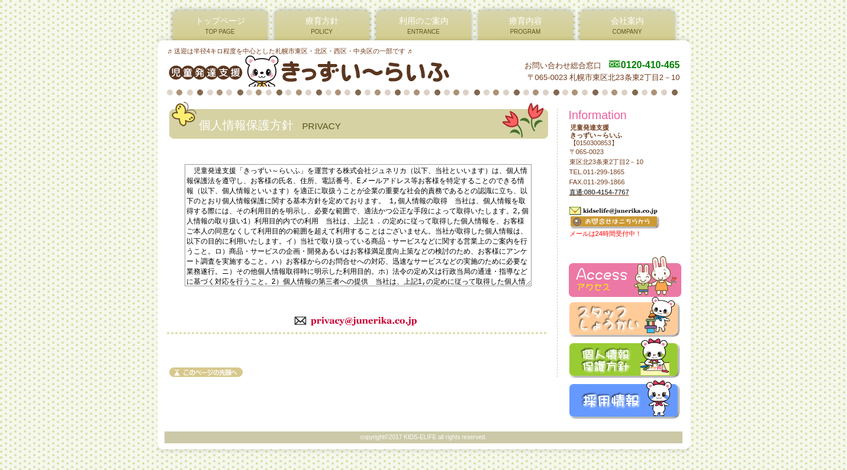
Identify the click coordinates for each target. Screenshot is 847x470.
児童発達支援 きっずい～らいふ (310, 71)
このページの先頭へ (206, 372)
